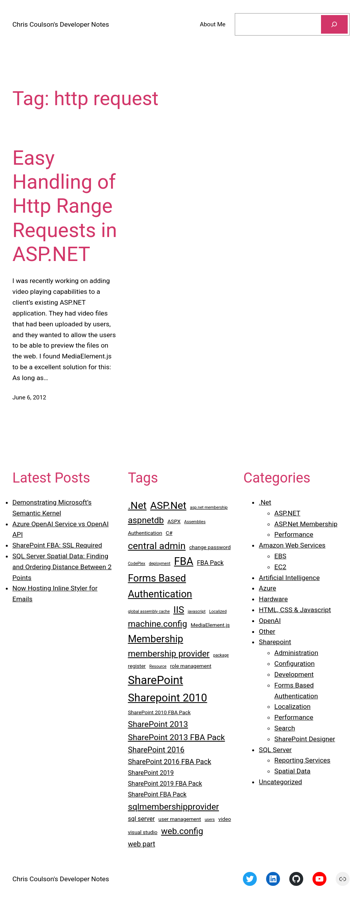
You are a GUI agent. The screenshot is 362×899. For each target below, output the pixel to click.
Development (294, 674)
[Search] (334, 24)
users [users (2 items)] (210, 819)
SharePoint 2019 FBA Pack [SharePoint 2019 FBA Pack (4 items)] (165, 783)
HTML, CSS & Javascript (295, 610)
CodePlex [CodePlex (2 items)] (136, 563)
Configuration (294, 663)
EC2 (280, 567)
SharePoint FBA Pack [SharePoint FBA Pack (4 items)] (157, 794)
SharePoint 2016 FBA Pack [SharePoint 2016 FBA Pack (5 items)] (169, 761)
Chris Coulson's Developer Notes (60, 24)
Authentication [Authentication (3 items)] (145, 533)
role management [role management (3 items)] (191, 666)
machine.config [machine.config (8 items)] (157, 624)
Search (284, 728)
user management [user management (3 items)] (180, 819)
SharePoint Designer (304, 739)
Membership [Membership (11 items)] (155, 639)
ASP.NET (287, 513)
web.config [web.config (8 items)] (182, 831)
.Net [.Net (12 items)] (137, 505)
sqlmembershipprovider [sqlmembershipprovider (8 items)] (173, 807)
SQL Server (275, 750)
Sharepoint (275, 642)
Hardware (273, 599)
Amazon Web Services (292, 545)
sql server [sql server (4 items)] (141, 818)
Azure (267, 588)
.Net (265, 502)
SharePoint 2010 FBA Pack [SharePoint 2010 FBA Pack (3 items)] (159, 712)
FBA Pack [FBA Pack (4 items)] (210, 562)
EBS (280, 556)
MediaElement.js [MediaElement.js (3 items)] (210, 625)
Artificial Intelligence (289, 578)
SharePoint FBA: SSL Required (57, 545)
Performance (293, 534)
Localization (292, 706)
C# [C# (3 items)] (169, 533)
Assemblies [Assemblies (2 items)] (194, 521)
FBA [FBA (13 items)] (183, 561)
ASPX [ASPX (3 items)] (174, 521)
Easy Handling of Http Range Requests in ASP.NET (64, 206)
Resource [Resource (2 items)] (157, 666)
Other (267, 631)
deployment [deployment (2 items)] (160, 563)
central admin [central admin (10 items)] (157, 545)
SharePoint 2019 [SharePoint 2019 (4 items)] (151, 772)
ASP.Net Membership (305, 524)
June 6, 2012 (29, 397)
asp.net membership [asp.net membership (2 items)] (208, 507)
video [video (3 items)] (225, 819)
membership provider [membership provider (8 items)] (169, 653)
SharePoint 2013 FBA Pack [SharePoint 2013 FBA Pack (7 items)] (176, 737)
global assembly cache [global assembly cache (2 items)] (149, 611)
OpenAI (270, 620)
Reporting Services (302, 760)
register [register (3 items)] (137, 666)
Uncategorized (280, 782)
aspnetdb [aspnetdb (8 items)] (146, 520)
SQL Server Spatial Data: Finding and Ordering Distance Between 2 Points (61, 567)
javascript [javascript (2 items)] (196, 611)
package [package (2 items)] (221, 655)
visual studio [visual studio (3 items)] (142, 832)
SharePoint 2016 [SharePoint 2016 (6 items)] (156, 749)
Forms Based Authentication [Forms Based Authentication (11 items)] (160, 586)
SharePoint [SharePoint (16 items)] (155, 680)
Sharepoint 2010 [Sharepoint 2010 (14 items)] (167, 697)
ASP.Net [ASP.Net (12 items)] (168, 505)
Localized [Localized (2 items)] (218, 611)
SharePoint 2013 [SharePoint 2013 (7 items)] (158, 724)
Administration (296, 653)
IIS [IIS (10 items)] (178, 609)
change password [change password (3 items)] (210, 547)
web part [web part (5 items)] (141, 844)
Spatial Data (292, 771)
